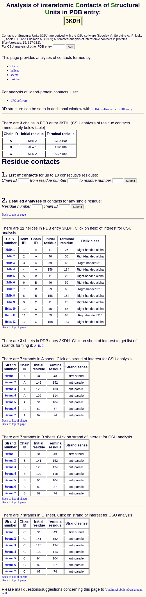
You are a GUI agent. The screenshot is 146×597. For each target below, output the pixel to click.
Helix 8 (10, 295)
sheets (14, 75)
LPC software (19, 100)
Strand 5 (10, 402)
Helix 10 (10, 308)
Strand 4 (10, 395)
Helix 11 (10, 315)
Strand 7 (10, 415)
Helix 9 (10, 302)
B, (39, 345)
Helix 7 (10, 289)
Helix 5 (10, 276)
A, (36, 345)
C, (43, 345)
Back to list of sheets (14, 420)
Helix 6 (10, 282)
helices (15, 70)
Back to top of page (14, 214)
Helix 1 (10, 249)
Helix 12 (10, 321)
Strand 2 (10, 382)
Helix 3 (10, 262)
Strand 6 (10, 408)
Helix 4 (10, 269)
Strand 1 (10, 375)
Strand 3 (10, 389)
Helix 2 (10, 256)
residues (16, 79)
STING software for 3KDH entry (111, 109)
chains (14, 66)
